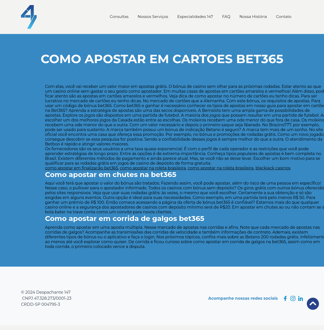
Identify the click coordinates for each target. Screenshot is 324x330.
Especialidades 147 (195, 16)
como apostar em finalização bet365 (81, 168)
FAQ (226, 16)
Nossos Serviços (153, 16)
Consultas (119, 16)
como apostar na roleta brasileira (153, 168)
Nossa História (253, 16)
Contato (283, 16)
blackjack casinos (273, 168)
